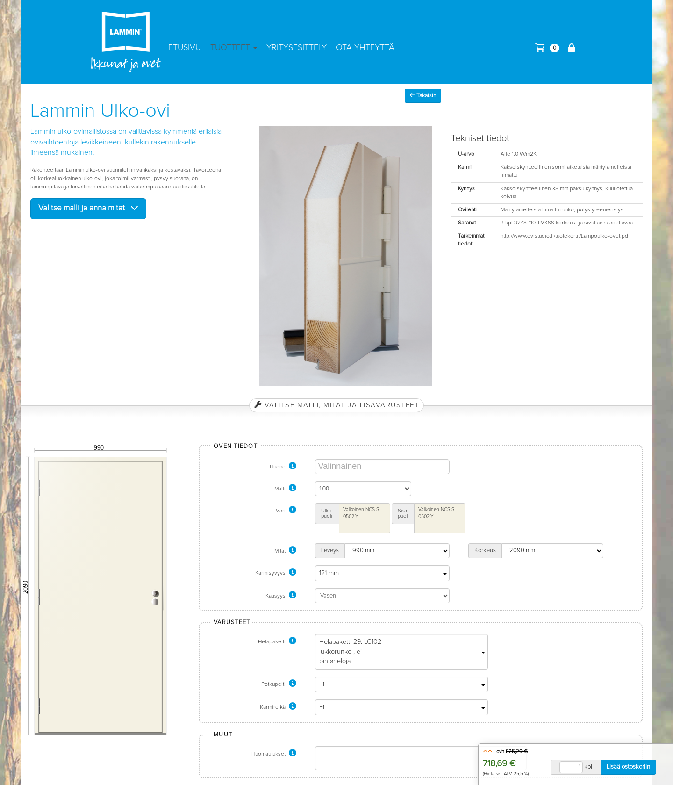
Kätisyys (280, 596)
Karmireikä (278, 707)
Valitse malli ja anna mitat (88, 207)
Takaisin (423, 95)
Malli (285, 489)
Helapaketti (277, 642)
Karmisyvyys (275, 573)
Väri (286, 511)
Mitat (285, 551)
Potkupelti (278, 684)
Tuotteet (233, 47)
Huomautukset (273, 754)
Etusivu (184, 47)
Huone (283, 467)
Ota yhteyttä (365, 47)
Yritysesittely (296, 47)
